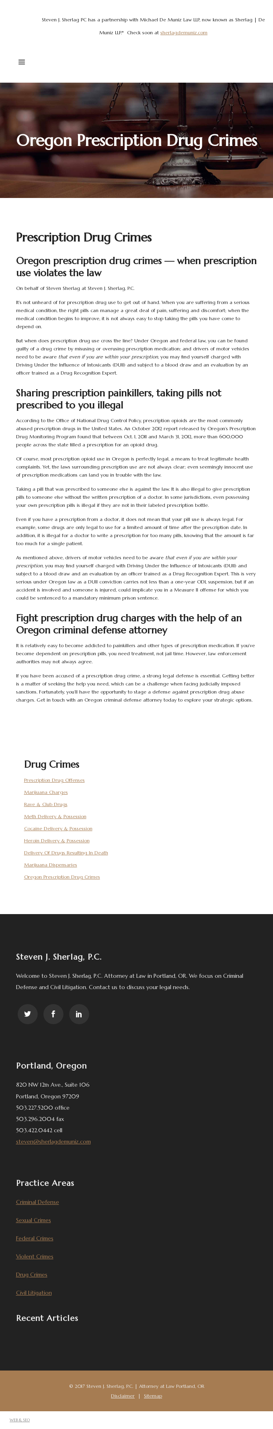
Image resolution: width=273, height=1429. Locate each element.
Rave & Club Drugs (46, 804)
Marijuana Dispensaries (50, 865)
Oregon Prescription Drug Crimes (62, 877)
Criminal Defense (37, 1202)
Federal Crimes (34, 1238)
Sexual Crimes (33, 1220)
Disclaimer (123, 1396)
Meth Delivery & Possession (55, 816)
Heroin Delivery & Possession (57, 840)
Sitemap (153, 1396)
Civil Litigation (34, 1292)
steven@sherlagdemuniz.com (53, 1141)
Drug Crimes (31, 1274)
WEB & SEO (20, 1420)
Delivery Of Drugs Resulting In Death (66, 853)
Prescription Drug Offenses (54, 780)
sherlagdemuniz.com (183, 32)
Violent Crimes (34, 1256)
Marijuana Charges (46, 792)
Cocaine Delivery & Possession (58, 828)
